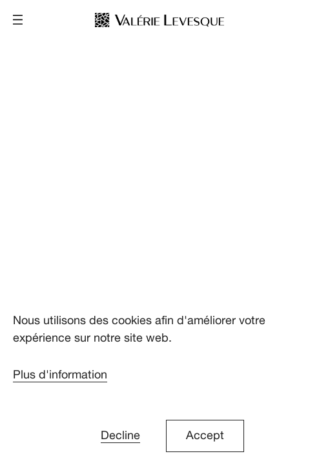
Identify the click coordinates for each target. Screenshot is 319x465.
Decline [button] (120, 435)
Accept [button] (205, 435)
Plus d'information (60, 374)
